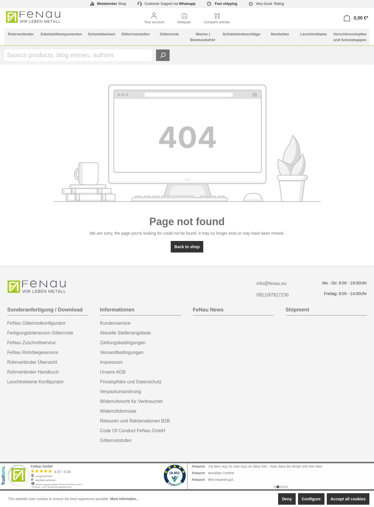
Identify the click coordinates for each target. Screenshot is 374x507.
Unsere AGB (113, 372)
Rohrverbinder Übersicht (32, 362)
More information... (124, 499)
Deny (287, 499)
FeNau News (208, 310)
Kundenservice (115, 323)
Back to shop (187, 246)
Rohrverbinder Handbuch (33, 372)
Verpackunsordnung (120, 391)
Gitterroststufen (115, 440)
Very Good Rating (266, 4)
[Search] (163, 55)
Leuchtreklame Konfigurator (35, 381)
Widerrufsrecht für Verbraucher (131, 401)
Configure (311, 499)
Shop (108, 3)
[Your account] (154, 18)
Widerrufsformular (118, 411)
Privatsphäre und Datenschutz (131, 381)
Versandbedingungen (121, 352)
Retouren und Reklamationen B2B (135, 420)
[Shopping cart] (356, 18)
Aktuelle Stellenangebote (125, 332)
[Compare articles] (217, 18)
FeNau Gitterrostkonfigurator (36, 323)
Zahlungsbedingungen (122, 342)
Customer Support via (166, 3)
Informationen (117, 310)
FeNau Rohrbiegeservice (32, 352)
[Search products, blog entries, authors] (78, 55)
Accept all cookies (348, 499)
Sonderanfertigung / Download (45, 310)
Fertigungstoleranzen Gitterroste (40, 332)
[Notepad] (184, 18)
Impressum (111, 362)
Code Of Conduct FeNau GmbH (132, 430)
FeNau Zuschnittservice (31, 342)
